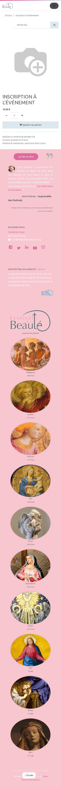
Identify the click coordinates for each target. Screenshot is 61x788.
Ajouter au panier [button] (31, 124)
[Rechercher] (54, 25)
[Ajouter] (22, 115)
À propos (41, 269)
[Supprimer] (6, 115)
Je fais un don (26, 156)
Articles (8, 15)
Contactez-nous (16, 232)
